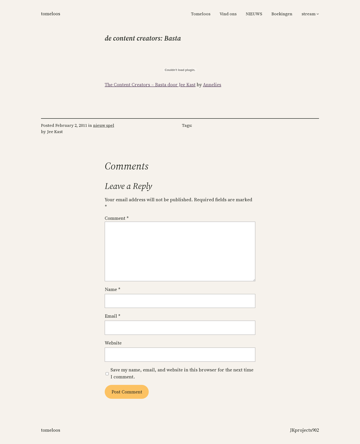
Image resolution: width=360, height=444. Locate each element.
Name (112, 289)
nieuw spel (103, 125)
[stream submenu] (317, 14)
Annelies (212, 84)
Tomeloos (50, 13)
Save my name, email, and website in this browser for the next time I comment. (182, 373)
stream (309, 14)
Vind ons (228, 14)
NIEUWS (254, 14)
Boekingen (282, 14)
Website (113, 343)
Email (112, 316)
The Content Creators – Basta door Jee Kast (150, 84)
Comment (117, 218)
